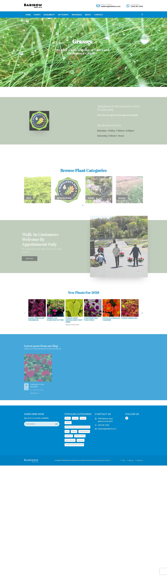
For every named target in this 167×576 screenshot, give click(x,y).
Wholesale (77, 14)
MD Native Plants (71, 441)
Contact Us (139, 465)
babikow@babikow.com (110, 6)
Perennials (69, 445)
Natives (68, 418)
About (88, 14)
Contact (98, 14)
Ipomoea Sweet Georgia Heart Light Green (74, 320)
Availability (49, 14)
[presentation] (142, 313)
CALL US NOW (135, 4)
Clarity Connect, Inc (106, 465)
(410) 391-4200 (137, 6)
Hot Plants (63, 14)
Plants (37, 14)
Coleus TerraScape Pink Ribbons (36, 319)
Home (28, 14)
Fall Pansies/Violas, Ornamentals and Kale (79, 427)
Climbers (68, 423)
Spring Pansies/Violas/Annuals (75, 450)
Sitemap (130, 465)
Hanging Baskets (71, 436)
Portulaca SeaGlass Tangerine (111, 319)
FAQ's (122, 465)
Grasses (74, 432)
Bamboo (84, 418)
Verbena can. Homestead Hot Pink (55, 319)
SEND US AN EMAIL (106, 4)
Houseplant (82, 436)
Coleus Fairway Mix (129, 318)
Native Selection (84, 441)
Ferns (67, 432)
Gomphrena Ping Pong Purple (91, 319)
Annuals (75, 418)
